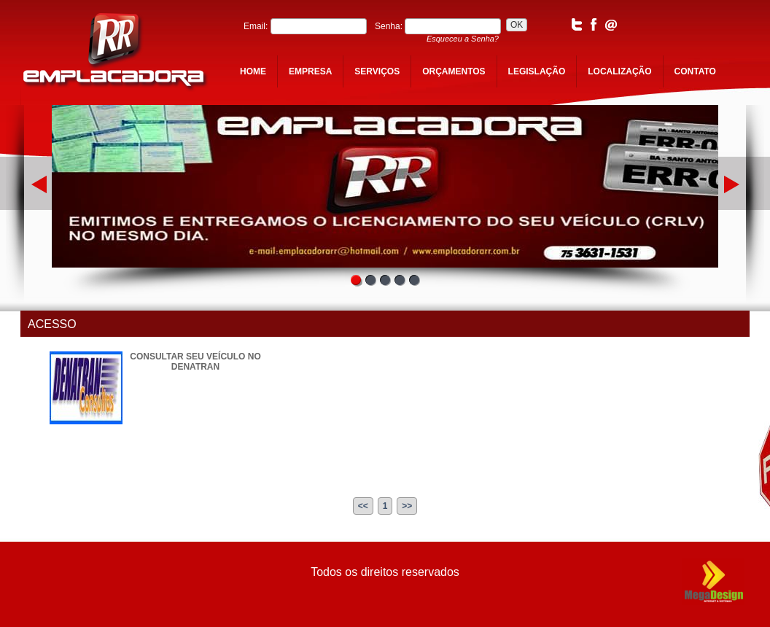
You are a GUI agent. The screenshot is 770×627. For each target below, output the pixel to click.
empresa (310, 71)
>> (407, 506)
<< (363, 506)
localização (619, 71)
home (253, 71)
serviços (377, 71)
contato (695, 71)
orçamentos (453, 71)
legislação (537, 71)
